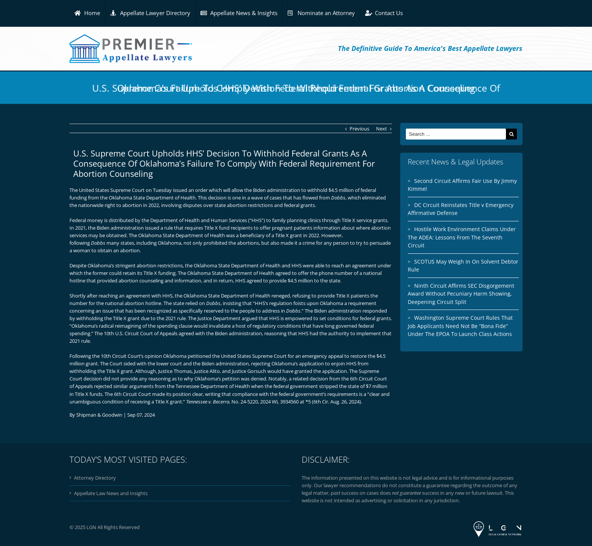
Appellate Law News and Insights (111, 493)
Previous (359, 128)
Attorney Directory (95, 477)
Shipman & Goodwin (99, 414)
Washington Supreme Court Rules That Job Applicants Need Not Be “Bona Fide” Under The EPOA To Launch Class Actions (460, 325)
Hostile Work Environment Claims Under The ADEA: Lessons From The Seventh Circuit (462, 237)
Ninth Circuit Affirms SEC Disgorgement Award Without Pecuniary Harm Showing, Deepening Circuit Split (461, 293)
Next (381, 128)
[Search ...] (456, 134)
